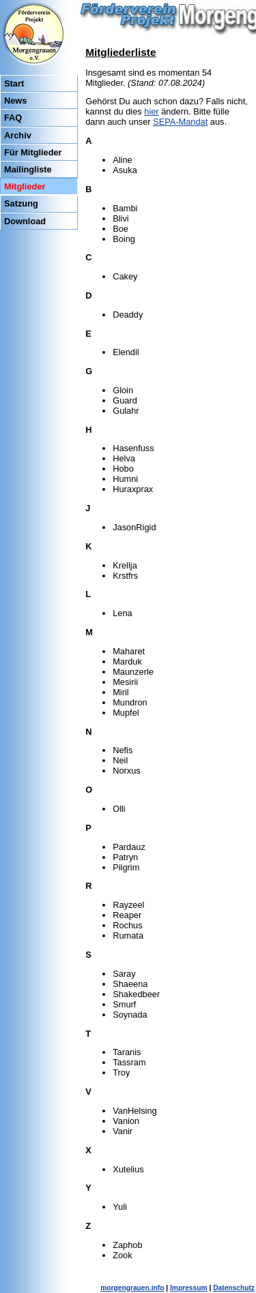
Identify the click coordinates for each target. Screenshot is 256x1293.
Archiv (17, 135)
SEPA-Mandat (180, 122)
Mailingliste (28, 169)
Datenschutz (234, 1288)
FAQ (13, 117)
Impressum (189, 1288)
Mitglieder (24, 186)
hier (151, 111)
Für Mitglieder (33, 152)
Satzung (21, 203)
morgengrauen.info (132, 1288)
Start (14, 83)
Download (25, 221)
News (15, 100)
